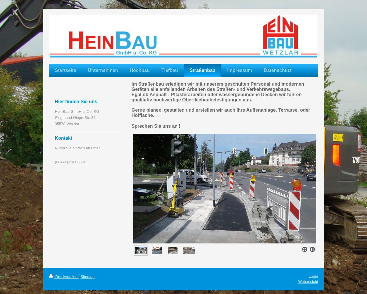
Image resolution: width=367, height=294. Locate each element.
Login (313, 276)
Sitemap (88, 276)
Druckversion (64, 276)
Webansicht (308, 281)
